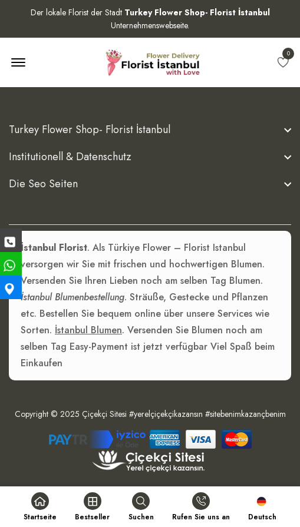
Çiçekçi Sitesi (104, 414)
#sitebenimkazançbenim (245, 414)
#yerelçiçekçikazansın (166, 414)
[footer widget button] (150, 129)
